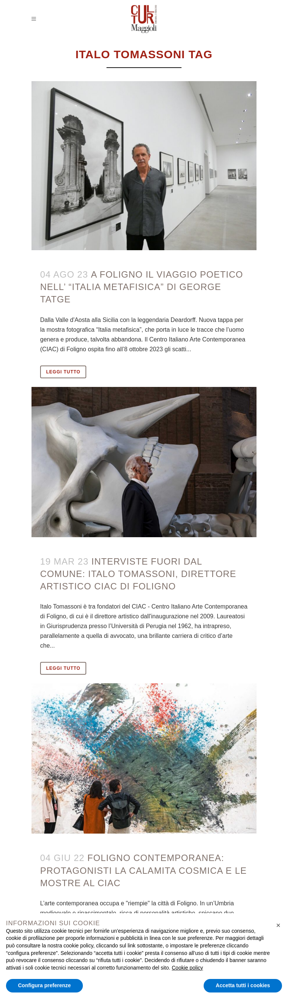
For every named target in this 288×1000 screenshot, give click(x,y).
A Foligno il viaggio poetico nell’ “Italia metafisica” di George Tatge (141, 286)
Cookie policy (187, 968)
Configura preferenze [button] (44, 985)
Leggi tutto (63, 372)
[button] (278, 925)
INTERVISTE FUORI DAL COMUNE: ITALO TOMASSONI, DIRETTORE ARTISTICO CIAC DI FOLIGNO (138, 573)
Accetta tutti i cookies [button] (243, 985)
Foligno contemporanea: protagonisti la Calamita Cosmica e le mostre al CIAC (143, 870)
